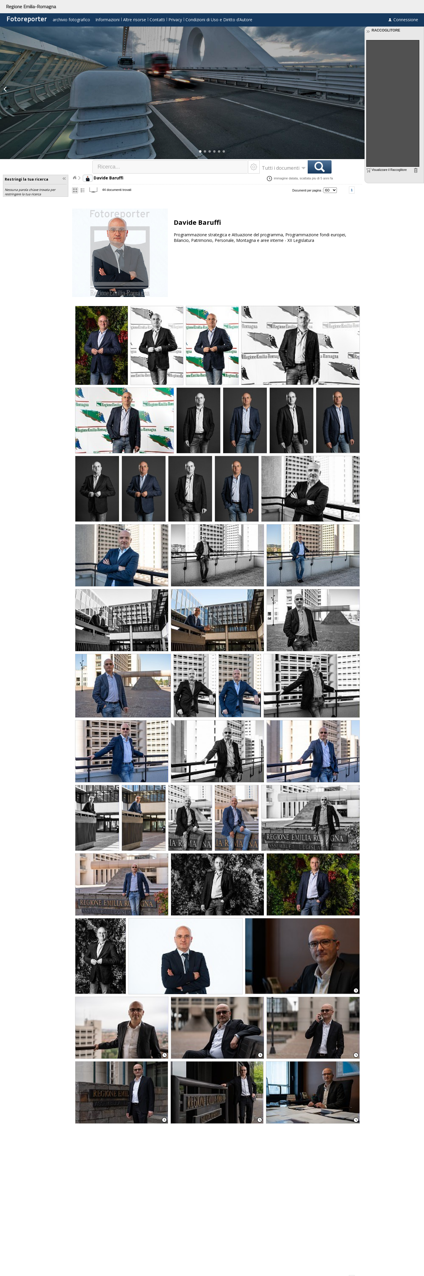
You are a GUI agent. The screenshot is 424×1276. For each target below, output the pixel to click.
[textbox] (170, 167)
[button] (200, 151)
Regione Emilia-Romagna (31, 6)
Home (74, 178)
